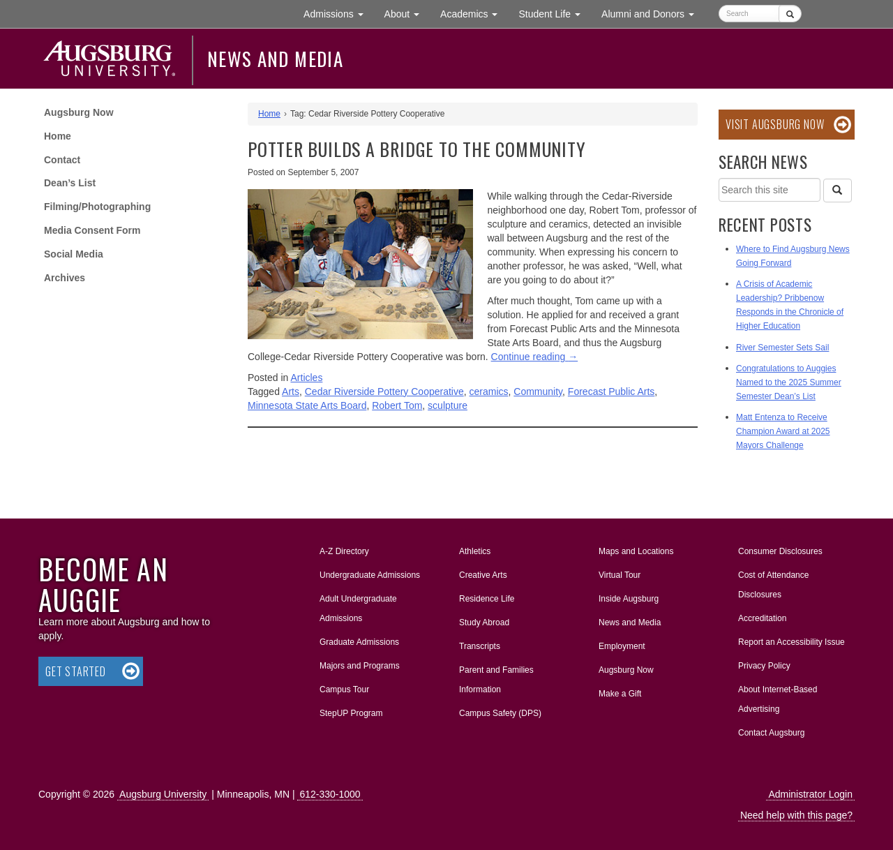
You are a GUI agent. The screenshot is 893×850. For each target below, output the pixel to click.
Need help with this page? (796, 815)
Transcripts (479, 646)
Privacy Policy (764, 666)
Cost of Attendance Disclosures (773, 584)
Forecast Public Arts (611, 391)
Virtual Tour (619, 575)
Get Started (75, 671)
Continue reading (534, 356)
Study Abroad (484, 622)
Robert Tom (397, 405)
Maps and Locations (636, 551)
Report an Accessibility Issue (791, 642)
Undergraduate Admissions (370, 575)
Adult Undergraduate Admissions (358, 608)
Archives (64, 277)
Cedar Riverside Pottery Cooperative (384, 391)
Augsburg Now (79, 112)
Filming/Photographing (97, 206)
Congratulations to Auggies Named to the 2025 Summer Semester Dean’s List (788, 382)
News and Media (275, 59)
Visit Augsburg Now (775, 124)
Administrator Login (810, 794)
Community (537, 391)
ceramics (489, 391)
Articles (307, 377)
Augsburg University (163, 794)
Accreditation (762, 618)
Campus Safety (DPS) (500, 713)
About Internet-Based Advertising (777, 699)
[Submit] (790, 13)
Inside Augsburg (629, 599)
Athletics (474, 551)
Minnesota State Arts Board (307, 405)
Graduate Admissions (359, 642)
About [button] (407, 17)
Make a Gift (620, 694)
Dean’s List (70, 182)
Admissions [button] (338, 13)
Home (57, 136)
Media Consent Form (92, 230)
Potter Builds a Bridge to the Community (416, 149)
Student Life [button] (554, 13)
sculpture (447, 405)
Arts (290, 391)
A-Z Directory (344, 551)
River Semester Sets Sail (782, 347)
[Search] (837, 190)
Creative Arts (483, 575)
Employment (622, 646)
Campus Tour (344, 689)
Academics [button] (474, 13)
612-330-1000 (329, 794)
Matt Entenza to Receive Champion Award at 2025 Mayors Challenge (783, 431)
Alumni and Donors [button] (653, 13)
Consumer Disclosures (780, 551)
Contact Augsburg (771, 733)
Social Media (73, 254)
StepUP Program (351, 713)
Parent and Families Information (496, 679)
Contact (62, 159)
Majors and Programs (359, 663)
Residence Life (486, 599)
